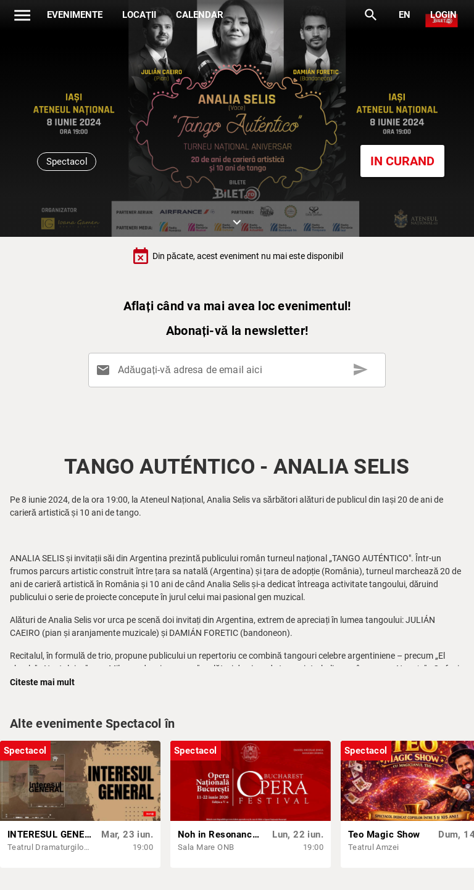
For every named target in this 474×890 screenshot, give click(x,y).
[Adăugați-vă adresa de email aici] (239, 370)
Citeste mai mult (42, 682)
